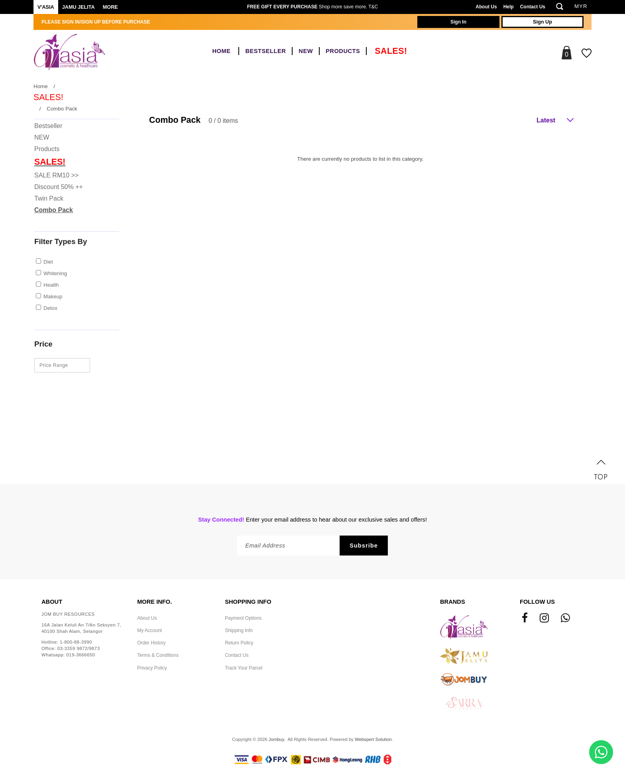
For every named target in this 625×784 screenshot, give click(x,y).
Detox (50, 308)
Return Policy (239, 643)
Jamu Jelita (78, 7)
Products (343, 51)
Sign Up (542, 22)
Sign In (458, 22)
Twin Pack (48, 198)
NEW (306, 51)
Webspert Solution (373, 739)
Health (51, 285)
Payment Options (243, 618)
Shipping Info (239, 630)
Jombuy (276, 739)
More (110, 7)
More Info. (154, 602)
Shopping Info (248, 602)
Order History (151, 643)
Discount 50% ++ (58, 186)
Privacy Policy (152, 668)
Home (221, 51)
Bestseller (265, 51)
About (51, 602)
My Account (149, 630)
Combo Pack (62, 109)
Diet (48, 262)
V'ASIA (45, 7)
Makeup (52, 296)
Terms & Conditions (158, 655)
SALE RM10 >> (56, 175)
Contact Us (532, 7)
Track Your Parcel (243, 668)
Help (508, 7)
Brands (452, 602)
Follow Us (537, 602)
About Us (486, 7)
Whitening (55, 273)
